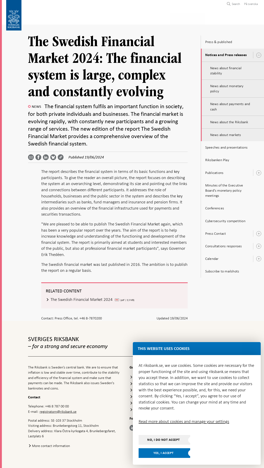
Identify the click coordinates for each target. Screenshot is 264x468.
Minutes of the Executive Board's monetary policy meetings (224, 189)
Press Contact (215, 232)
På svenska (251, 4)
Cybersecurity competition (225, 219)
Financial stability (135, 18)
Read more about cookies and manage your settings (184, 421)
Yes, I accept (163, 453)
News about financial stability (226, 69)
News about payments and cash (230, 105)
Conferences (214, 207)
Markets (164, 18)
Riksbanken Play (217, 159)
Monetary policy (100, 18)
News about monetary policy (227, 87)
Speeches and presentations (226, 146)
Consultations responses (223, 245)
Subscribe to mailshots (222, 270)
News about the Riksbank (229, 120)
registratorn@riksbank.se (58, 410)
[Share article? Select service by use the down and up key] (46, 156)
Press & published (192, 18)
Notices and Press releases (226, 54)
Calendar (212, 257)
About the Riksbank (228, 18)
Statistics (36, 18)
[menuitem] (250, 4)
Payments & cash (65, 18)
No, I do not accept (163, 439)
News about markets (225, 133)
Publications (214, 171)
